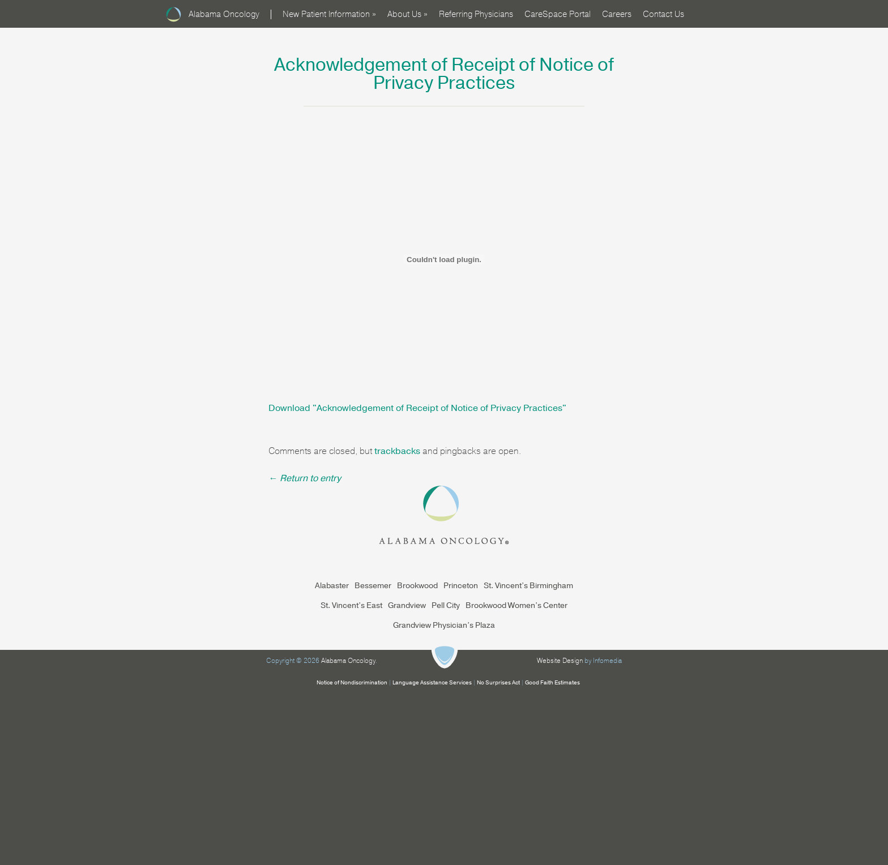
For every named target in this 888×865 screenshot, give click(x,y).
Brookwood (417, 585)
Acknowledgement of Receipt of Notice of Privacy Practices (444, 74)
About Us (407, 14)
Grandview (407, 605)
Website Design (560, 660)
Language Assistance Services (432, 683)
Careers (616, 14)
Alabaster (332, 585)
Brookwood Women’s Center (516, 605)
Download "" (417, 408)
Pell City (446, 605)
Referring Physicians (476, 14)
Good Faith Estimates (552, 683)
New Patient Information (329, 14)
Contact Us (663, 14)
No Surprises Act (498, 683)
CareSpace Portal (557, 14)
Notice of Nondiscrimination (352, 683)
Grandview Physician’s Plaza (444, 625)
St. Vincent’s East (351, 605)
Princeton (460, 585)
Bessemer (373, 585)
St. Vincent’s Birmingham (528, 585)
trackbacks (397, 451)
